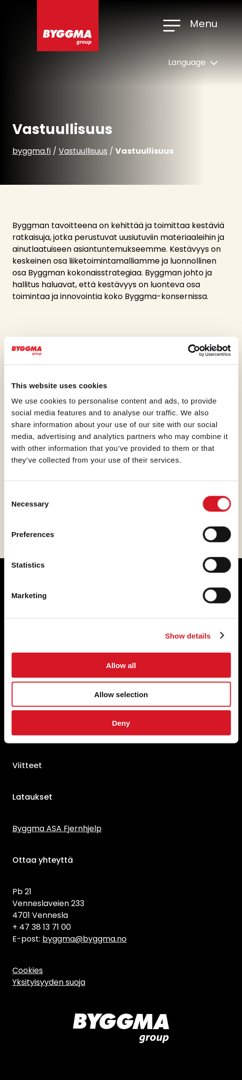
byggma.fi (31, 151)
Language (192, 62)
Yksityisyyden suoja (48, 982)
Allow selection (121, 694)
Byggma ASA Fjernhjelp (57, 828)
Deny (121, 723)
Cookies (27, 970)
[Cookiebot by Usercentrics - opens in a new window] (187, 350)
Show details (188, 635)
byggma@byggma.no (84, 939)
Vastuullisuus (83, 151)
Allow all (121, 665)
